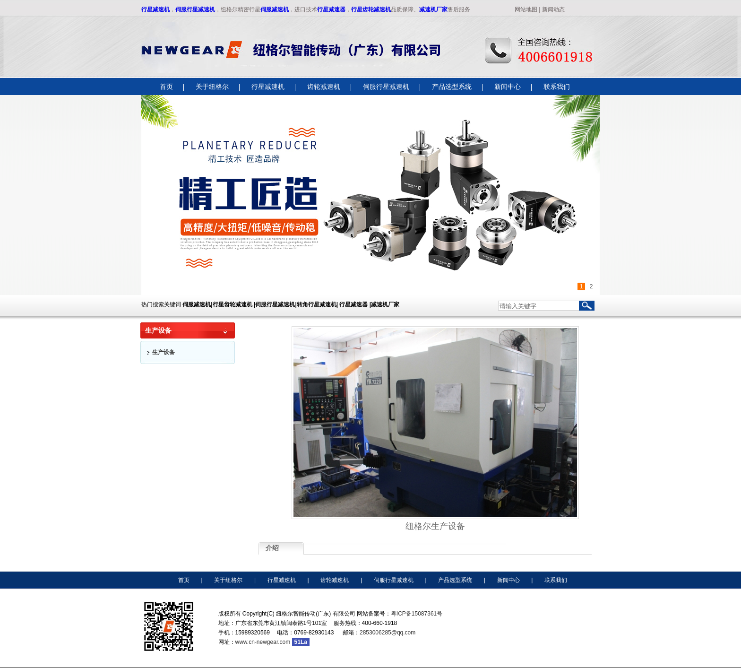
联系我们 (555, 580)
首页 (184, 580)
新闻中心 (508, 580)
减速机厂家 (433, 9)
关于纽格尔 (228, 580)
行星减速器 (331, 9)
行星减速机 (155, 9)
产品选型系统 (455, 580)
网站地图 (526, 9)
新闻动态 (553, 9)
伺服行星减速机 (195, 9)
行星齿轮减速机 (371, 9)
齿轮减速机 (334, 580)
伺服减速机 (274, 9)
